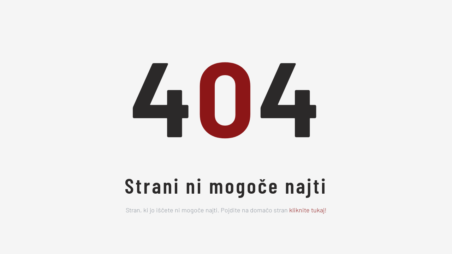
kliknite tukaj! (308, 210)
